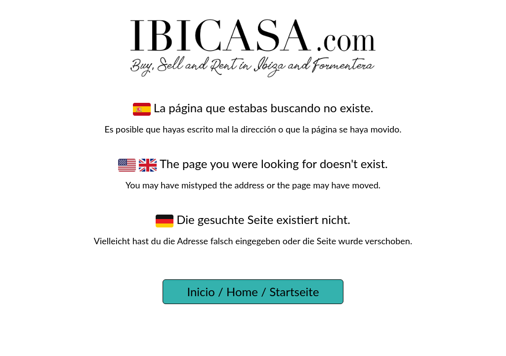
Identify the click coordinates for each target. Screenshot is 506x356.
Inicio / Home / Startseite (253, 291)
